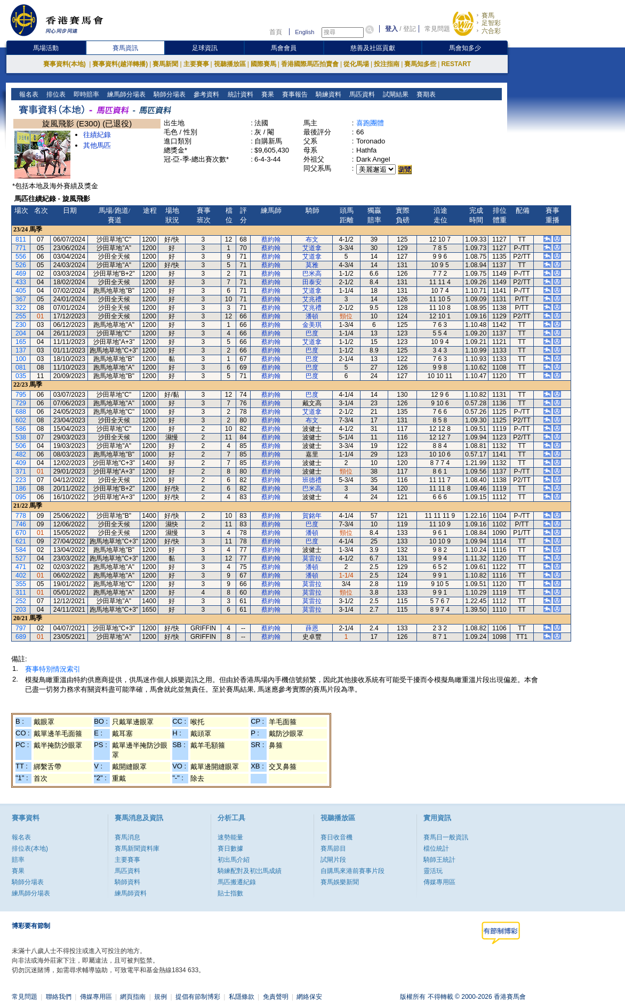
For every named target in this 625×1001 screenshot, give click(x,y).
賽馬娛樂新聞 (339, 882)
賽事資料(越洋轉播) (120, 64)
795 (20, 394)
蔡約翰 (271, 239)
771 (20, 248)
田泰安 (312, 282)
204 (20, 333)
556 (20, 256)
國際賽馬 (263, 64)
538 (20, 437)
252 (20, 601)
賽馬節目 (333, 848)
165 (20, 342)
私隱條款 (241, 996)
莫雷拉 (312, 558)
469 (20, 273)
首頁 (275, 32)
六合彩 (491, 31)
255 (20, 316)
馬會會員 (284, 48)
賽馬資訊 (125, 48)
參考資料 (205, 94)
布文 (312, 239)
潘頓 (312, 316)
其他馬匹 (97, 145)
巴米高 (312, 273)
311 (20, 592)
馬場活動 (46, 48)
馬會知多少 (465, 48)
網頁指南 (133, 996)
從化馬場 (356, 64)
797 (20, 628)
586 (20, 429)
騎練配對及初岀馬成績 (250, 871)
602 (20, 420)
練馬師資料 (131, 893)
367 (20, 299)
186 (20, 488)
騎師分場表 (169, 94)
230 (20, 325)
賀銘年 (312, 515)
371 (20, 471)
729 (20, 403)
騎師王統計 (439, 859)
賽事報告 (293, 94)
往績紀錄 (97, 135)
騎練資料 (327, 94)
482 (20, 454)
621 (20, 541)
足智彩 (491, 23)
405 (20, 290)
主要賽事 (196, 64)
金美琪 (312, 325)
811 (20, 239)
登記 (409, 29)
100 (20, 359)
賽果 (266, 94)
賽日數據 (230, 848)
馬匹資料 (360, 94)
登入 (391, 29)
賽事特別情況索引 (53, 669)
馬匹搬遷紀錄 (237, 882)
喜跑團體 (370, 123)
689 (20, 636)
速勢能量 (230, 837)
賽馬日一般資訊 (445, 837)
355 (20, 584)
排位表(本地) (30, 848)
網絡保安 (309, 996)
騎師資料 (127, 882)
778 (20, 515)
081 (20, 367)
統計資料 (239, 94)
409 (20, 463)
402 (20, 575)
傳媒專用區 (439, 882)
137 (20, 350)
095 (20, 497)
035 (20, 376)
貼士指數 (230, 893)
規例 (160, 996)
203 (20, 609)
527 (20, 558)
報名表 (28, 94)
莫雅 (312, 265)
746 (20, 524)
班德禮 (312, 480)
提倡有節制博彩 (197, 996)
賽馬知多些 (420, 64)
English (304, 32)
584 (20, 550)
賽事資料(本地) (65, 64)
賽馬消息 (127, 837)
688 (20, 411)
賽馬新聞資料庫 (137, 848)
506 (20, 446)
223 (20, 480)
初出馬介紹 (234, 859)
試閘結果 (394, 94)
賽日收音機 (336, 837)
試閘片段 (333, 859)
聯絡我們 (58, 996)
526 (20, 265)
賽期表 (424, 94)
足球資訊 (205, 48)
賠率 (18, 859)
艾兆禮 (312, 299)
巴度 (312, 333)
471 (20, 567)
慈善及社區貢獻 (372, 48)
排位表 (55, 94)
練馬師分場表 (126, 94)
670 (20, 532)
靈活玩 (433, 871)
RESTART (456, 64)
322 (20, 307)
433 (20, 282)
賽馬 (488, 15)
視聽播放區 (230, 64)
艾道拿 (312, 248)
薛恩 (312, 628)
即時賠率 (85, 94)
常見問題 (437, 29)
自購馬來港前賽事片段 (352, 871)
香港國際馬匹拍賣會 (310, 64)
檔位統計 (436, 848)
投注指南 (386, 64)
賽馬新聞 (165, 64)
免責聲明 (276, 996)
